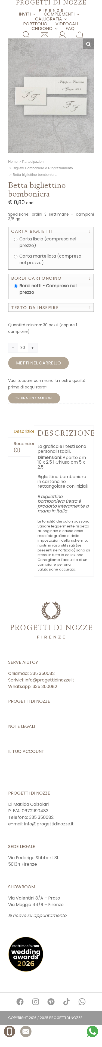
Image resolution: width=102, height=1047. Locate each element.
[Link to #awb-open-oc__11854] (26, 34)
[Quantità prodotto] (23, 348)
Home (13, 161)
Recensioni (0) (22, 446)
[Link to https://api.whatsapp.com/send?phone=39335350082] (82, 1002)
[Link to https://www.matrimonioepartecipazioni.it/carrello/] (79, 34)
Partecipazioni (33, 161)
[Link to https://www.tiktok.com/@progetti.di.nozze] (66, 1002)
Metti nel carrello (38, 363)
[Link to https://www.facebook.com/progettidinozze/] (20, 1002)
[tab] (19, 432)
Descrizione (22, 431)
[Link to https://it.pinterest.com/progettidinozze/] (51, 1002)
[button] (88, 43)
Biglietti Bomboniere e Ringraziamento (43, 168)
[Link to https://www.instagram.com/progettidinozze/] (35, 1002)
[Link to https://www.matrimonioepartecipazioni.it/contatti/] (44, 34)
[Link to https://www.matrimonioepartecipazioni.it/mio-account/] (62, 34)
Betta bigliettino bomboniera (35, 175)
